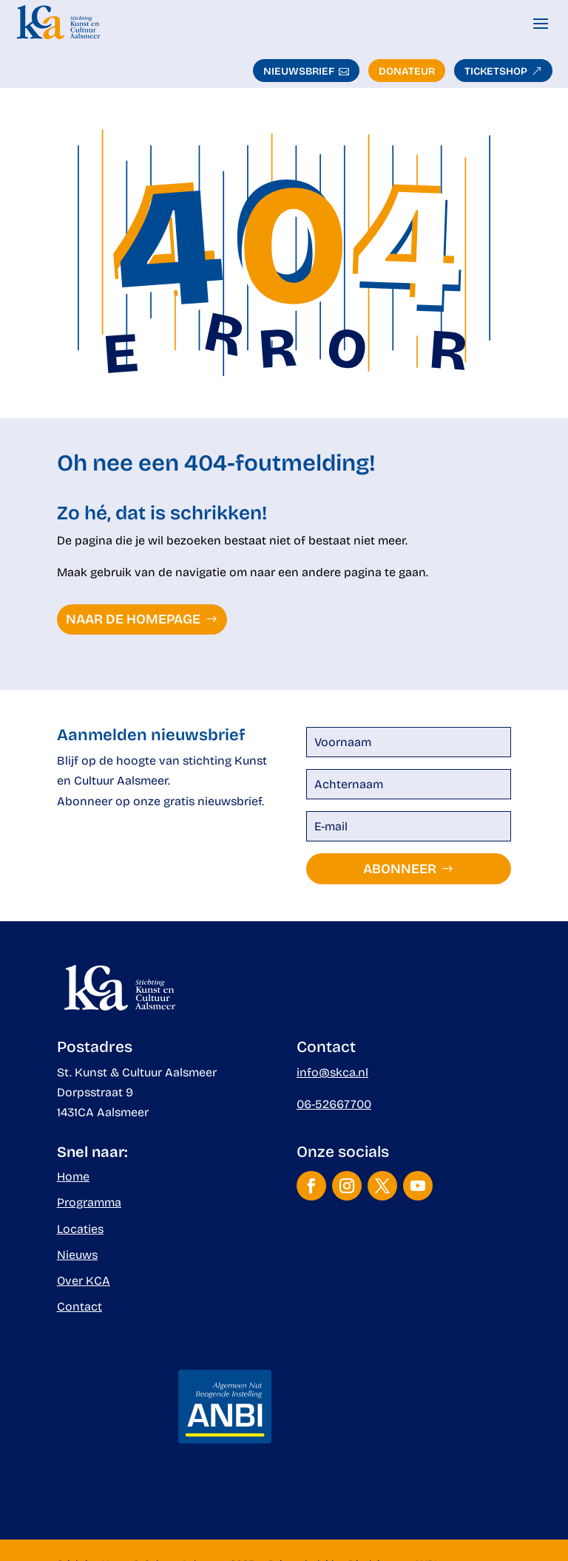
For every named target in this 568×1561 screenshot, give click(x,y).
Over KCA (83, 1281)
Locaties (80, 1229)
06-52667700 (334, 1104)
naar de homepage (133, 619)
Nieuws (77, 1255)
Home (73, 1176)
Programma (89, 1202)
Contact (79, 1306)
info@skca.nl (332, 1072)
